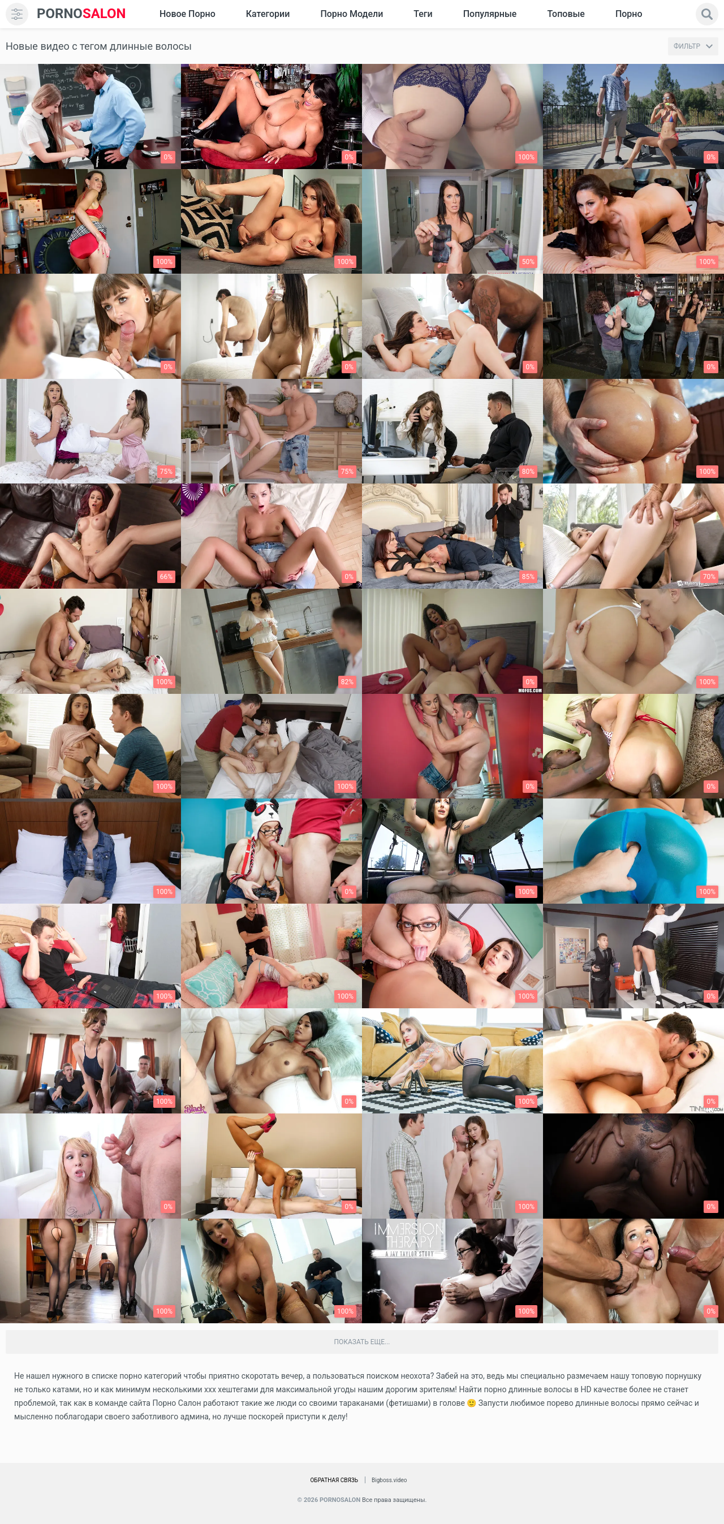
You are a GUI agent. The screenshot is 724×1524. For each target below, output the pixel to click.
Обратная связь (334, 1480)
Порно (629, 13)
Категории (268, 13)
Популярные (490, 13)
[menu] (17, 14)
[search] (707, 14)
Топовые (565, 13)
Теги (422, 13)
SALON (81, 13)
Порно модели (351, 13)
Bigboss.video (389, 1480)
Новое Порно (188, 13)
